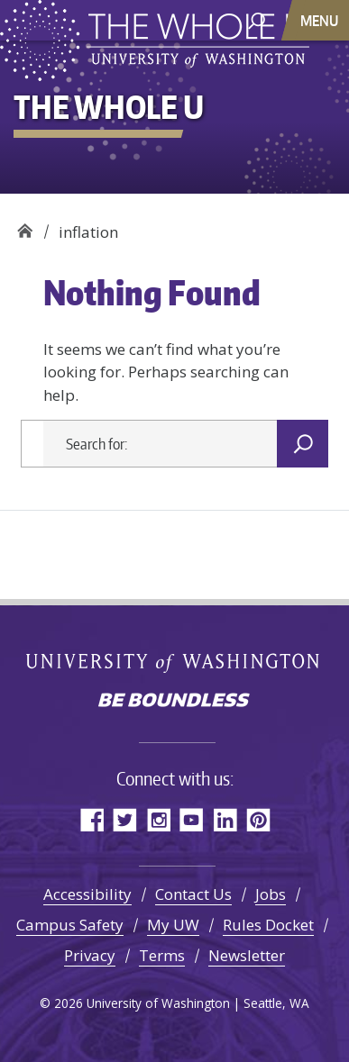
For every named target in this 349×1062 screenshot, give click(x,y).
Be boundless (175, 702)
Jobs (270, 894)
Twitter (125, 819)
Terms (162, 955)
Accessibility (87, 894)
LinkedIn (225, 819)
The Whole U (25, 226)
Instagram (158, 819)
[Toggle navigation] (321, 20)
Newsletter (246, 955)
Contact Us (193, 894)
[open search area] (256, 19)
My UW (173, 924)
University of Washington (174, 662)
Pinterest (258, 819)
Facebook (91, 819)
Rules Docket (268, 924)
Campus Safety (70, 924)
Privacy (89, 955)
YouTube (191, 819)
